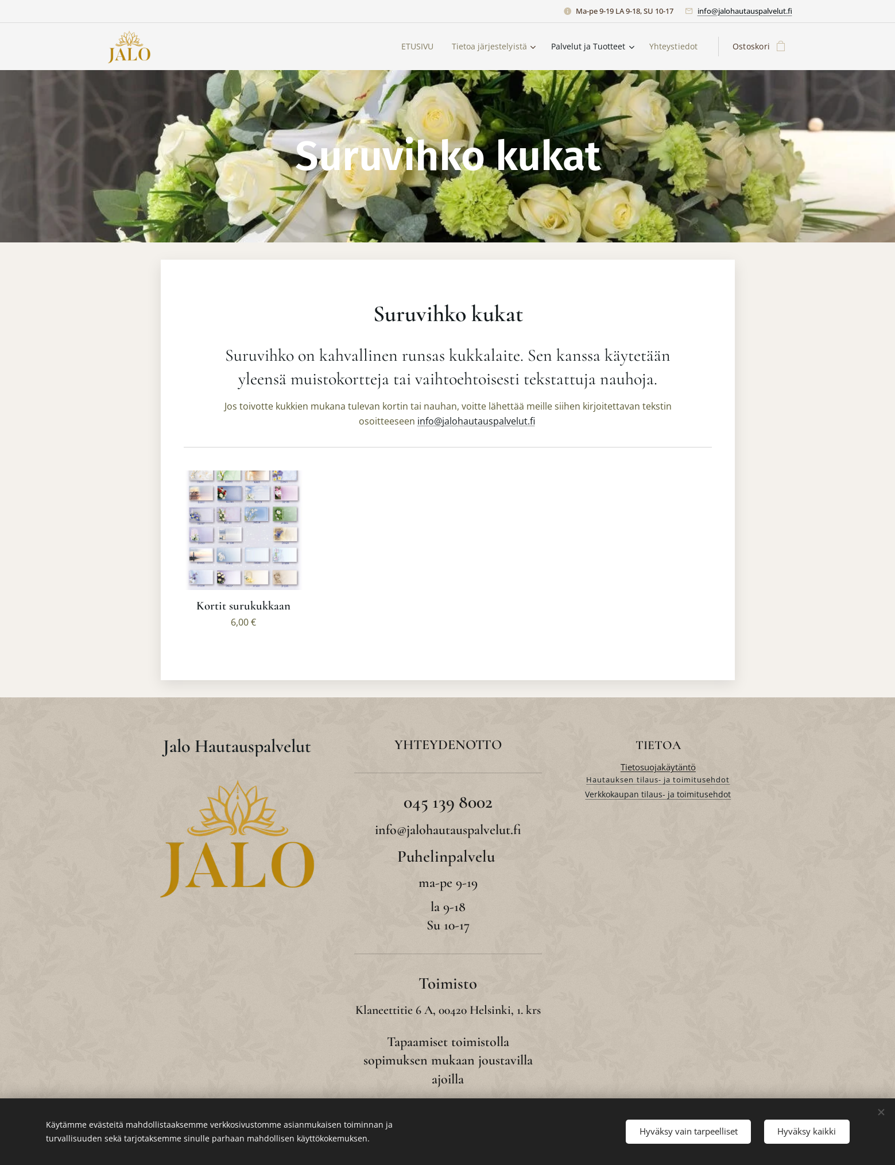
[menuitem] (412, 46)
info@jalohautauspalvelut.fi (745, 11)
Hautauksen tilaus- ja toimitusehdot (658, 779)
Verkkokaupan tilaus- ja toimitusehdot (658, 794)
